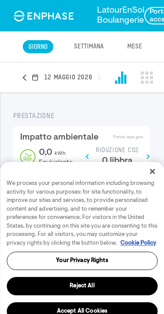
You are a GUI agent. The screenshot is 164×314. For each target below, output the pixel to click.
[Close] (152, 204)
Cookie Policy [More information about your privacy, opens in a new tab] (138, 276)
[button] (27, 78)
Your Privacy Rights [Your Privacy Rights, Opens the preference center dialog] (82, 294)
